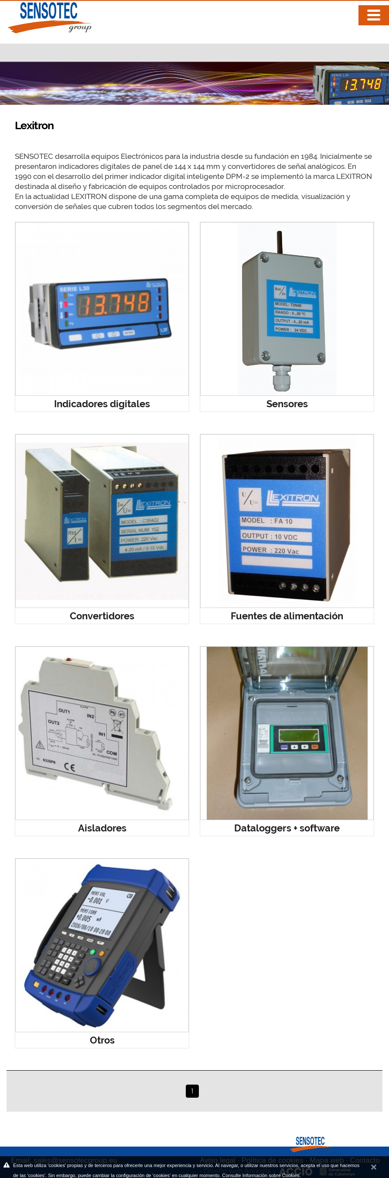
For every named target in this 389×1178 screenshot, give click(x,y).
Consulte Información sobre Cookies (260, 1175)
